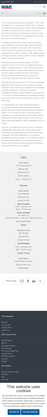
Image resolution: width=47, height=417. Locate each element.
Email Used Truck (25, 265)
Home (5, 13)
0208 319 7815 (24, 172)
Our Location (6, 325)
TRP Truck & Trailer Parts (10, 351)
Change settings (30, 412)
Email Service (24, 197)
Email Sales (24, 169)
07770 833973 (24, 176)
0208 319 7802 (24, 200)
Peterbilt (4, 361)
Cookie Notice (37, 406)
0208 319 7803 (24, 240)
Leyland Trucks (7, 353)
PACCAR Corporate (8, 356)
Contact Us (5, 330)
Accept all (14, 412)
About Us (5, 322)
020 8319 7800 (8, 2)
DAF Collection (6, 348)
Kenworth (5, 359)
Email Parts (24, 236)
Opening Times (7, 327)
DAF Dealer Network (8, 346)
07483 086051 (24, 268)
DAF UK (4, 343)
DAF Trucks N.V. (7, 340)
